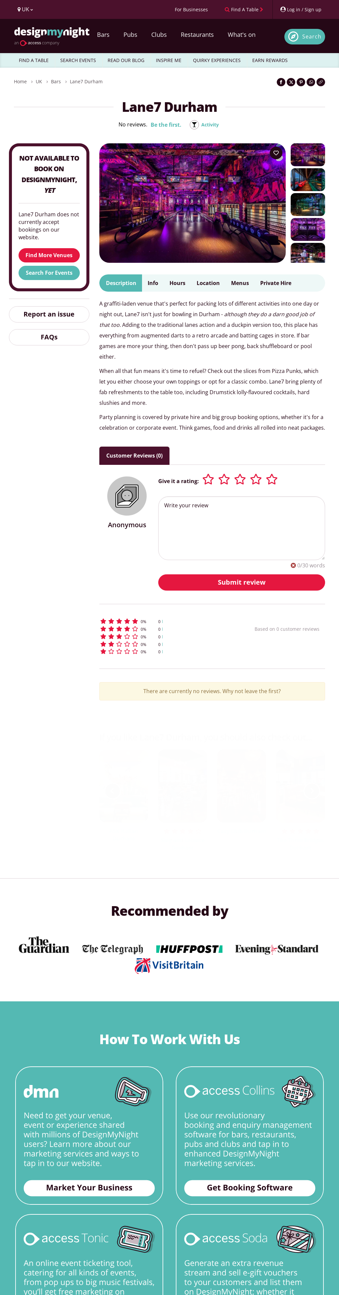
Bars (103, 34)
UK (39, 81)
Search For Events (49, 272)
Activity (210, 124)
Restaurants (197, 34)
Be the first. (164, 124)
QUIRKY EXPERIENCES (217, 60)
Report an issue (49, 314)
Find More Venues (49, 255)
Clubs (159, 34)
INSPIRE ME (168, 60)
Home (20, 81)
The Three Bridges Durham (300, 843)
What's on (242, 34)
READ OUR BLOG (126, 60)
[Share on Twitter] (291, 82)
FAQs (49, 336)
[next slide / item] (312, 791)
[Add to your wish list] (276, 153)
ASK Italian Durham (123, 834)
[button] (163, 621)
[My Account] (300, 9)
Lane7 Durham (86, 81)
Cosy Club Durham (241, 831)
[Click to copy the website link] (320, 82)
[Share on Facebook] (281, 82)
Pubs (130, 34)
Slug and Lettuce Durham (183, 843)
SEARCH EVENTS (78, 60)
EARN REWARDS (270, 60)
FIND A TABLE (34, 60)
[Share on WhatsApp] (311, 82)
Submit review (242, 582)
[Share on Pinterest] (301, 82)
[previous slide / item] (112, 791)
